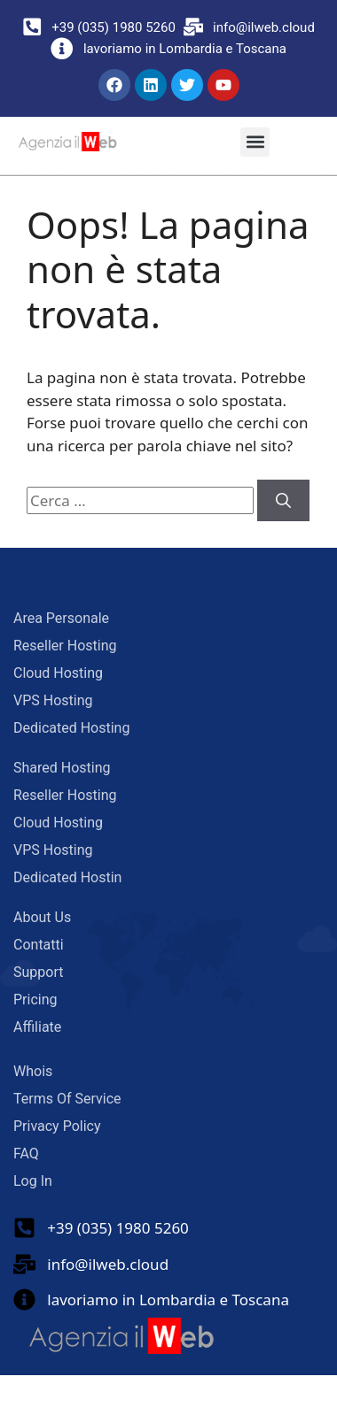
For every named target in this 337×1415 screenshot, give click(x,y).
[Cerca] (283, 501)
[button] (255, 142)
